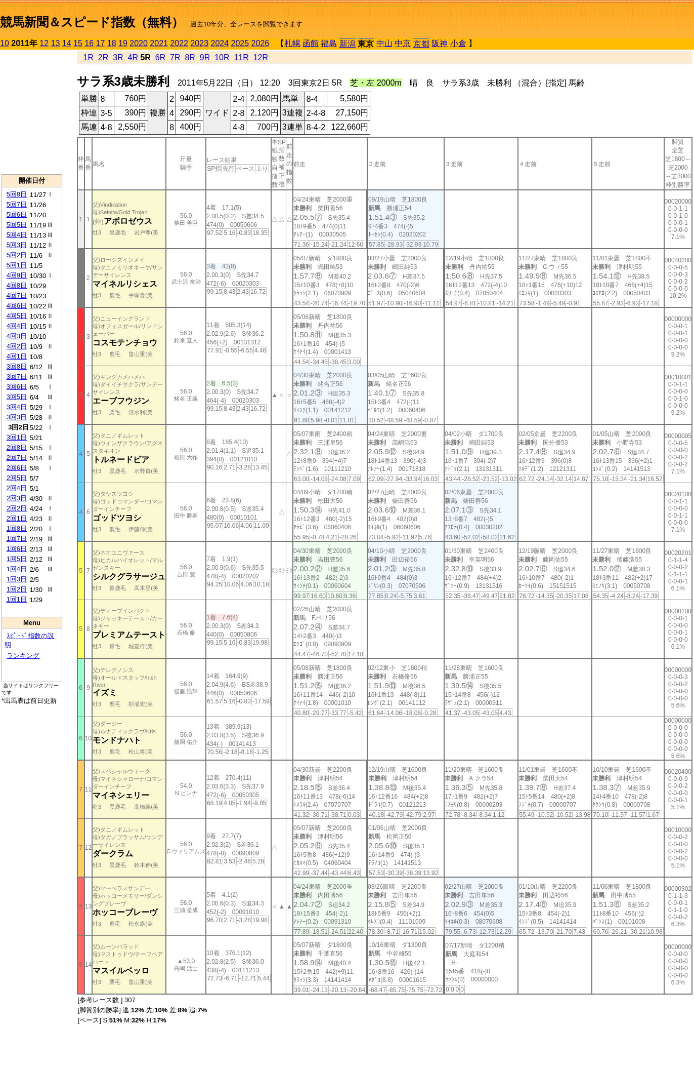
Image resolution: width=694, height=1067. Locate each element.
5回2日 (17, 255)
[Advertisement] (32, 112)
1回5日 (17, 559)
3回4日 (17, 407)
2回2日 (17, 508)
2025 (240, 43)
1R (88, 57)
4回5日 (17, 316)
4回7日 (17, 295)
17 (100, 43)
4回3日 (17, 336)
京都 (421, 43)
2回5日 (17, 478)
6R (160, 57)
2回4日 (17, 488)
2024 (219, 43)
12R (260, 57)
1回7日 (17, 538)
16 (89, 43)
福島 (329, 43)
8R (190, 57)
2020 (138, 43)
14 (66, 43)
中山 (384, 43)
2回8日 (17, 447)
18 (111, 43)
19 (122, 43)
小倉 (458, 43)
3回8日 (17, 366)
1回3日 (17, 579)
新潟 (347, 43)
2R (103, 57)
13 (55, 43)
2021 (159, 43)
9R (205, 57)
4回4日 (17, 326)
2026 (260, 43)
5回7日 (17, 204)
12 (44, 43)
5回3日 (17, 245)
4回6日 (17, 305)
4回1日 (17, 356)
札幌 (292, 43)
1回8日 (17, 528)
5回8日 (17, 194)
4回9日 (17, 275)
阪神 (439, 43)
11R (241, 57)
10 (4, 43)
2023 (199, 43)
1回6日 (17, 548)
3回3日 (17, 417)
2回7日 (17, 457)
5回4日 (17, 235)
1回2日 (17, 589)
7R (175, 57)
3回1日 (17, 437)
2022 (179, 43)
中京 (403, 43)
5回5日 (17, 224)
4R (133, 57)
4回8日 (17, 285)
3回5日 (17, 397)
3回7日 (17, 376)
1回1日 (17, 599)
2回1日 (17, 518)
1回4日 (17, 569)
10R (221, 57)
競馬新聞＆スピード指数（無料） (92, 22)
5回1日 (17, 265)
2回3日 (17, 498)
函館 (310, 43)
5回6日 (17, 214)
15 (77, 43)
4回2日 (17, 346)
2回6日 (17, 467)
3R (118, 57)
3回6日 (17, 386)
